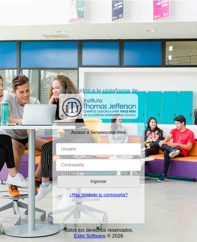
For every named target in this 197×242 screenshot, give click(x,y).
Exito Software (90, 236)
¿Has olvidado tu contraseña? (98, 195)
